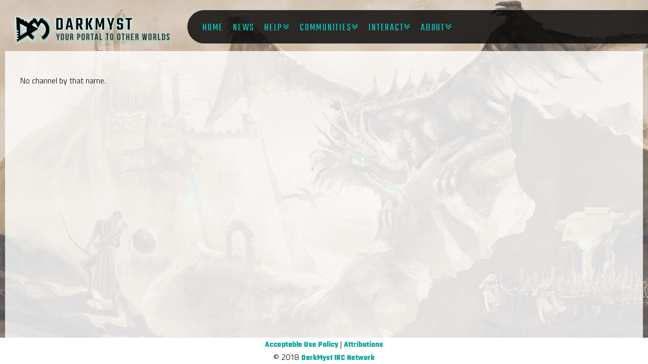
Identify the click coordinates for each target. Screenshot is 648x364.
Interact (386, 27)
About (433, 27)
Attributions (363, 345)
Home (212, 27)
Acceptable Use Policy (301, 345)
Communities (325, 27)
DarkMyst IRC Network (338, 358)
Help (273, 27)
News (244, 27)
